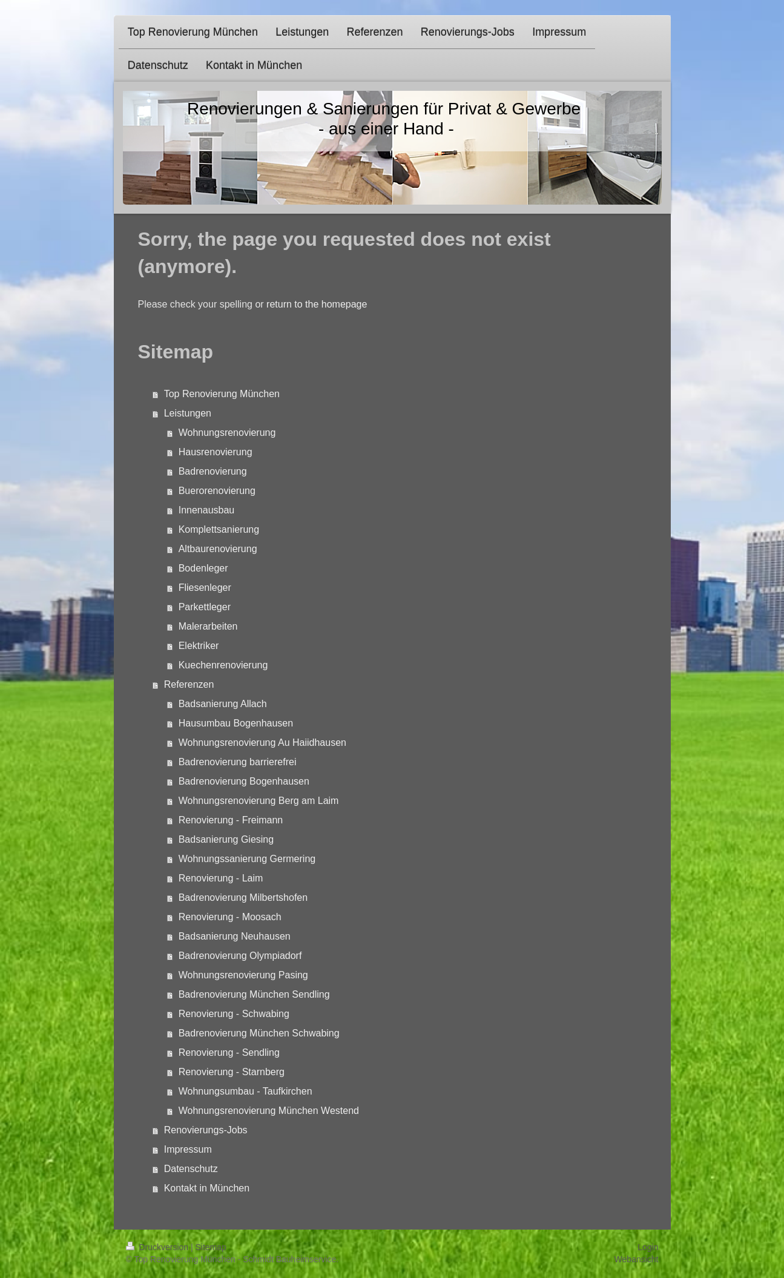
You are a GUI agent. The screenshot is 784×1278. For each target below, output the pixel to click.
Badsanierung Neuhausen (235, 936)
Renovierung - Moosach (230, 917)
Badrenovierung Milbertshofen (243, 897)
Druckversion (158, 1247)
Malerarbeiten (208, 626)
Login (647, 1247)
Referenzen (189, 684)
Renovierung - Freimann (231, 820)
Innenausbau (207, 510)
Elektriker (199, 646)
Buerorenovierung (217, 491)
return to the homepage (316, 304)
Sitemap (211, 1247)
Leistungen (187, 413)
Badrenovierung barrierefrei (238, 762)
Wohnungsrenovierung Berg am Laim (259, 800)
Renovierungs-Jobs (206, 1130)
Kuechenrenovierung (223, 665)
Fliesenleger (205, 587)
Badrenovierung (213, 471)
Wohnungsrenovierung (227, 432)
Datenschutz (191, 1169)
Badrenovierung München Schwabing (259, 1033)
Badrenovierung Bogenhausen (244, 781)
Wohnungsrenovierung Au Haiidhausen (262, 742)
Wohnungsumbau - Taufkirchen (245, 1091)
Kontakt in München (206, 1188)
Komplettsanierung (219, 529)
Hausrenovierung (215, 452)
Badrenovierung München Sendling (254, 994)
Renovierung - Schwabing (234, 1014)
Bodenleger (203, 568)
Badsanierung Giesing (226, 839)
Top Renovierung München (222, 394)
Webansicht (636, 1259)
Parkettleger (205, 607)
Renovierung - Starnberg (232, 1072)
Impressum (188, 1149)
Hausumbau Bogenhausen (236, 723)
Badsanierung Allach (223, 704)
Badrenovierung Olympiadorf (240, 955)
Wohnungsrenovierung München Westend (269, 1110)
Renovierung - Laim (221, 878)
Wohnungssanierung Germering (247, 859)
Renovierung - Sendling (229, 1052)
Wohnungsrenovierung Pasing (243, 975)
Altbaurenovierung (218, 549)
